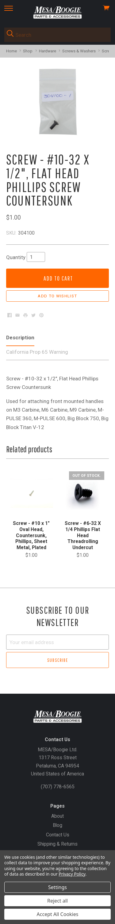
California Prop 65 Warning (37, 352)
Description (20, 337)
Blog (57, 825)
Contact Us (57, 835)
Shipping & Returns (57, 844)
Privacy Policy (72, 874)
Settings (57, 887)
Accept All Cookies (58, 914)
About (57, 816)
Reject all (57, 900)
